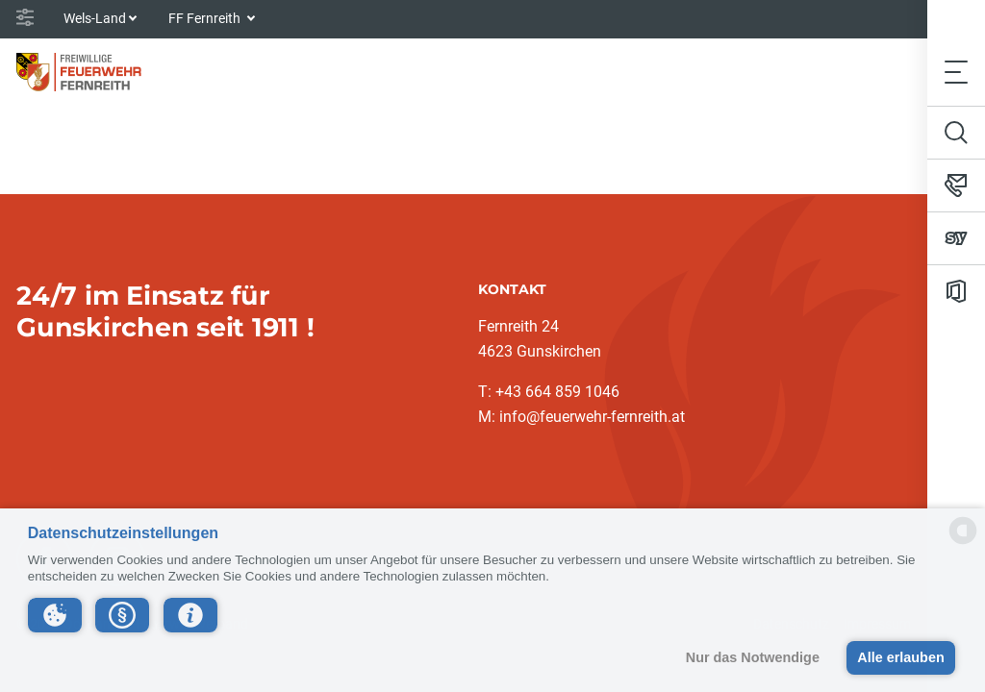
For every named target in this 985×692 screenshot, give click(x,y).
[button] (55, 615)
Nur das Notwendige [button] (753, 657)
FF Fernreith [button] (205, 18)
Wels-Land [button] (94, 18)
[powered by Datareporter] (962, 542)
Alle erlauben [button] (900, 657)
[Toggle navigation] (956, 71)
